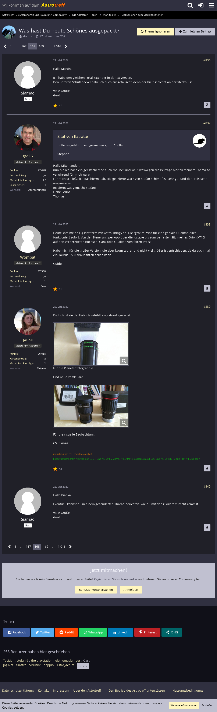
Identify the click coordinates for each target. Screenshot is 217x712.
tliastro (21, 665)
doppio (28, 36)
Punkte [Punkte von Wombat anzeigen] (14, 271)
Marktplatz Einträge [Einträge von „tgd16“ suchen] (21, 180)
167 (23, 46)
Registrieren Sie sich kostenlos (115, 579)
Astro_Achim (65, 665)
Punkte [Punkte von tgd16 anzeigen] (14, 170)
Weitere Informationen (184, 705)
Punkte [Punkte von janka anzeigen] (14, 353)
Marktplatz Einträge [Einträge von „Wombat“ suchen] (21, 281)
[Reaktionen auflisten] (58, 105)
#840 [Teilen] (206, 486)
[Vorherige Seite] (5, 46)
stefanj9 (22, 660)
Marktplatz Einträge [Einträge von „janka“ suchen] (21, 363)
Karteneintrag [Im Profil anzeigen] (18, 175)
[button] (211, 5)
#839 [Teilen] (206, 307)
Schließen (207, 705)
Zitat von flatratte (72, 136)
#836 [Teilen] (206, 60)
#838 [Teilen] (206, 224)
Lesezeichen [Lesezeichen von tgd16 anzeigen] (17, 185)
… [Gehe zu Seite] (16, 46)
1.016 (57, 46)
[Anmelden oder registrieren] (201, 5)
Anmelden (131, 590)
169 (41, 46)
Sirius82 (35, 665)
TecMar (8, 660)
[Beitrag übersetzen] (207, 105)
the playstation (41, 660)
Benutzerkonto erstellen (96, 590)
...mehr (83, 666)
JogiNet (8, 665)
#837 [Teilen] (206, 123)
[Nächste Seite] (66, 46)
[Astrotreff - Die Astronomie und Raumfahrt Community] (34, 5)
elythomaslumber (67, 660)
